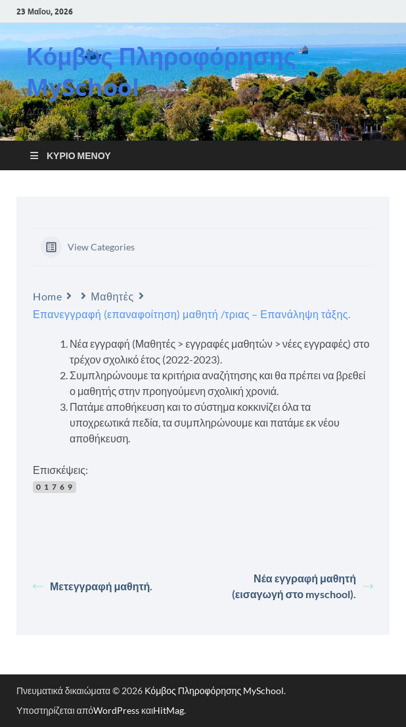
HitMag (168, 710)
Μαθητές (112, 296)
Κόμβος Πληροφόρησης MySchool (161, 71)
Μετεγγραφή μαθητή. (92, 586)
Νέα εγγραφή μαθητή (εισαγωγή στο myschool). (302, 586)
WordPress (116, 710)
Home (47, 296)
